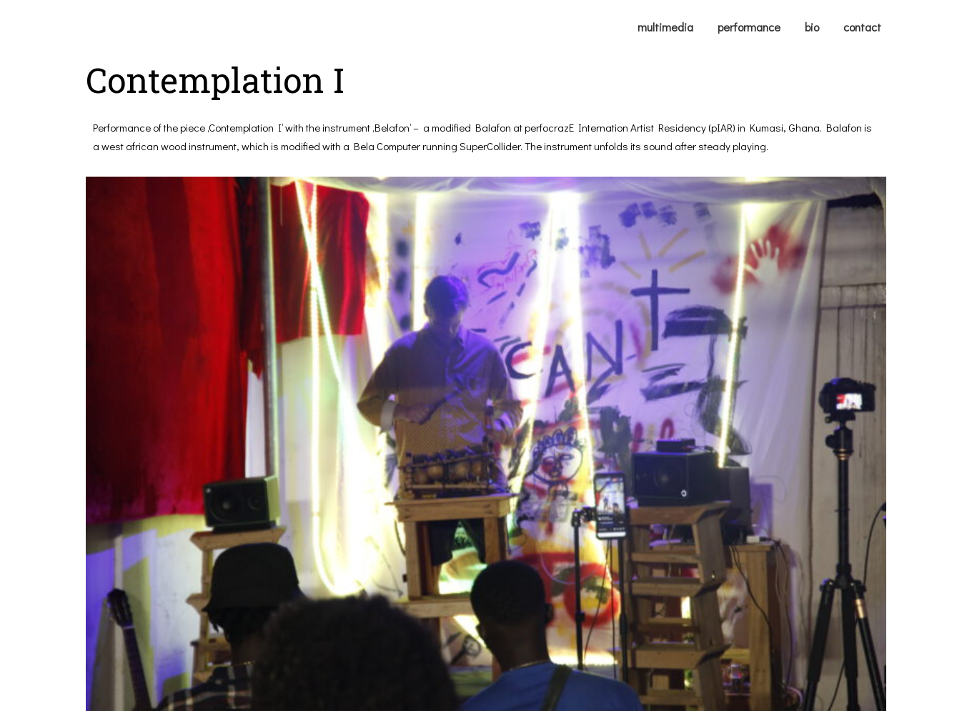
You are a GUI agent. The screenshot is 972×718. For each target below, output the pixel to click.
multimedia (665, 26)
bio (812, 26)
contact (862, 26)
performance (749, 26)
